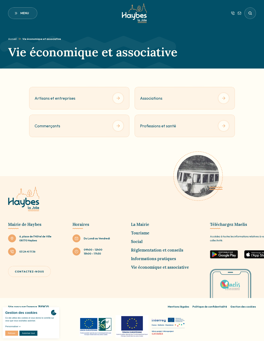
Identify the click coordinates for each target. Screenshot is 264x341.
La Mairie (140, 224)
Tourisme (140, 233)
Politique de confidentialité (209, 306)
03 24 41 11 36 (27, 251)
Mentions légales (178, 306)
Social (137, 241)
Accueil (12, 39)
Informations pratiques (153, 258)
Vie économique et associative (160, 267)
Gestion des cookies (243, 306)
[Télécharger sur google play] (224, 254)
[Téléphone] (233, 13)
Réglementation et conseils (157, 250)
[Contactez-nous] (239, 13)
